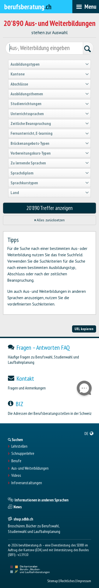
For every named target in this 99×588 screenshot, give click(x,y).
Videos (16, 475)
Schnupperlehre (22, 453)
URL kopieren (83, 328)
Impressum (84, 580)
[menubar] (85, 6)
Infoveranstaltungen (26, 483)
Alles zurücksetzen (49, 220)
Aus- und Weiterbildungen (30, 468)
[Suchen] (88, 49)
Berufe (16, 461)
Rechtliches (67, 580)
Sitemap (52, 580)
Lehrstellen (19, 446)
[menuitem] (89, 433)
